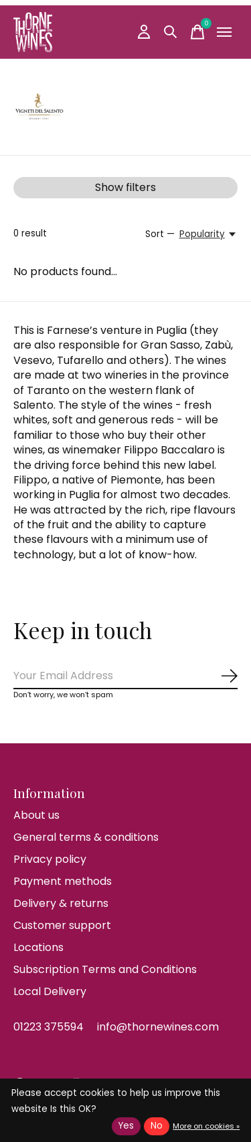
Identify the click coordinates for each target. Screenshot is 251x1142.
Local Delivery (49, 991)
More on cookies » (206, 1126)
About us (36, 815)
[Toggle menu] (224, 32)
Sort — (160, 234)
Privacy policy (49, 859)
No (157, 1125)
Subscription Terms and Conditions (105, 969)
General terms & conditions (86, 837)
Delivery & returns (60, 903)
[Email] (125, 676)
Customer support (62, 925)
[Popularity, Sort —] (208, 234)
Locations (38, 947)
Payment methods (62, 881)
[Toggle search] (170, 32)
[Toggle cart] (197, 32)
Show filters (125, 187)
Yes (126, 1125)
